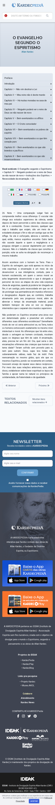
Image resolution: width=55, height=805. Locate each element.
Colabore (27, 693)
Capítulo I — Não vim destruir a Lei (20, 89)
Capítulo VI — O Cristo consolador (20, 124)
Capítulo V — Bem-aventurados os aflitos (23, 118)
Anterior (11, 385)
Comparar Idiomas (21, 203)
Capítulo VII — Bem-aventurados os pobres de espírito (26, 131)
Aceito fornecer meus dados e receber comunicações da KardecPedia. (28, 485)
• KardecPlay (27, 664)
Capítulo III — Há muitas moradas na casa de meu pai (25, 102)
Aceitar (34, 801)
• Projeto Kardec (27, 681)
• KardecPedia (27, 660)
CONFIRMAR (27, 472)
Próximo (44, 385)
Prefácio (8, 78)
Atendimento (27, 698)
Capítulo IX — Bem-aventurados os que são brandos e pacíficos (25, 149)
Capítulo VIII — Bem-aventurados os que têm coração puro (25, 140)
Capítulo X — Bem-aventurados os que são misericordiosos (24, 158)
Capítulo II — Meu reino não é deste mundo (24, 95)
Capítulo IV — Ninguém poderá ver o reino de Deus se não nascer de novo (25, 111)
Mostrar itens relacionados (39, 401)
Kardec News (27, 702)
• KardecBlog (27, 668)
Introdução (9, 83)
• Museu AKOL (27, 685)
